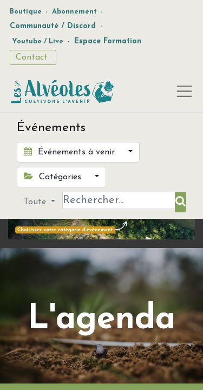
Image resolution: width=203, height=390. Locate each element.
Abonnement (74, 11)
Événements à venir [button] (70, 152)
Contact (33, 57)
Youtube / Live (37, 41)
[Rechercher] (180, 202)
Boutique (26, 11)
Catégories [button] (54, 176)
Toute (36, 202)
